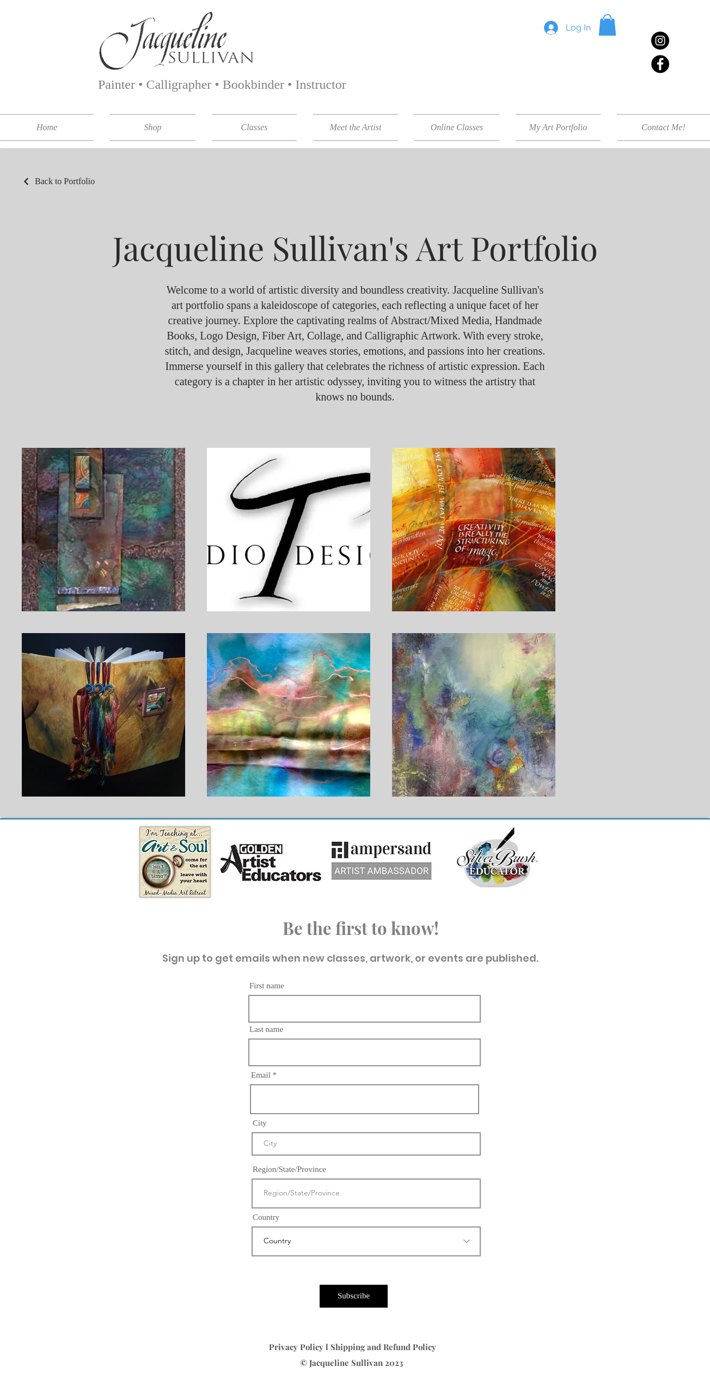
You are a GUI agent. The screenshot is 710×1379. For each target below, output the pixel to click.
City (260, 1123)
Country (266, 1217)
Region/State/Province (289, 1169)
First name (266, 986)
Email (261, 1075)
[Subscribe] (354, 1296)
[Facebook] (660, 64)
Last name (266, 1029)
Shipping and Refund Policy (384, 1346)
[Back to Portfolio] (58, 181)
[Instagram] (660, 41)
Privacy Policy (297, 1346)
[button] (607, 24)
